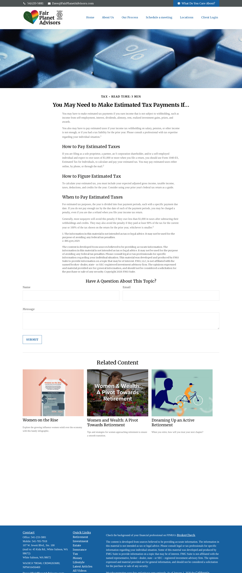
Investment (80, 541)
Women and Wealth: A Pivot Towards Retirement (112, 422)
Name (26, 287)
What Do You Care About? (196, 3)
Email (127, 287)
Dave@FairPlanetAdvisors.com (71, 3)
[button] (90, 17)
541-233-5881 (33, 3)
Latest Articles (82, 566)
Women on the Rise (40, 420)
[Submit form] (32, 339)
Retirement (80, 537)
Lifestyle (79, 562)
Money (77, 558)
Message (29, 309)
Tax (75, 553)
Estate (77, 545)
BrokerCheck (186, 535)
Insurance (80, 549)
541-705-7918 (39, 541)
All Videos (80, 570)
